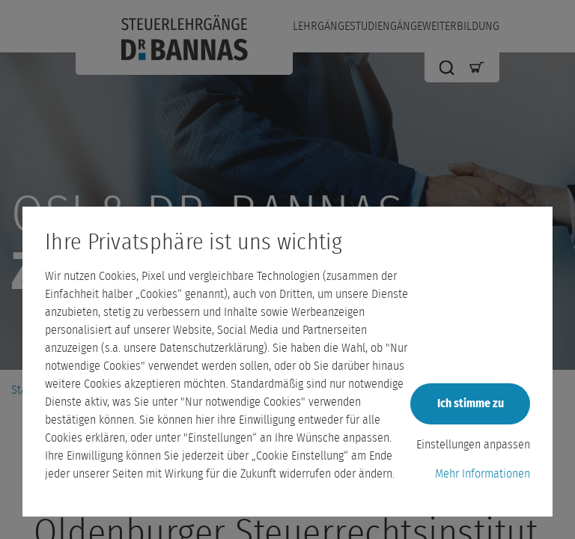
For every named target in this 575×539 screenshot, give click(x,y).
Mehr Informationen (482, 474)
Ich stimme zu (470, 403)
